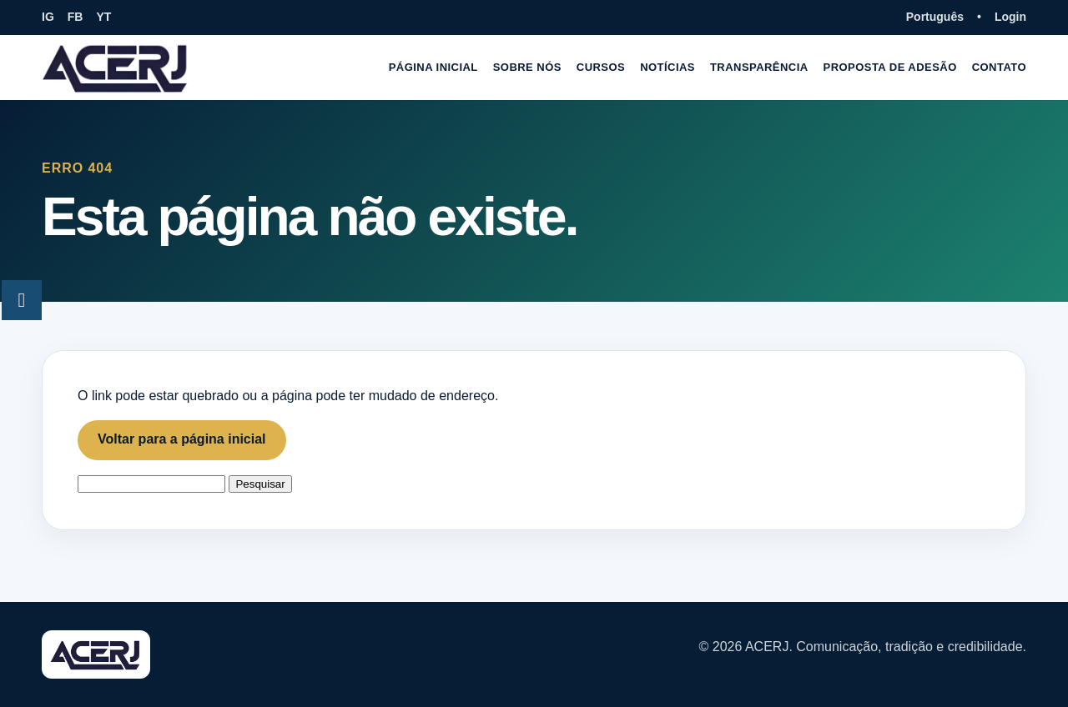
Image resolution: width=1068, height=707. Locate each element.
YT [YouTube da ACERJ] (103, 16)
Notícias (667, 67)
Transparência (759, 67)
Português (935, 16)
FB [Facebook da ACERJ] (75, 16)
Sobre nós (527, 67)
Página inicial (433, 67)
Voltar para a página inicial (182, 439)
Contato (999, 67)
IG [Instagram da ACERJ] (48, 16)
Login (1010, 16)
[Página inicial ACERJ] (116, 67)
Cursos (601, 67)
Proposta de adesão (890, 67)
